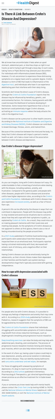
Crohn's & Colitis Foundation (24, 95)
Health (4, 9)
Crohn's (28, 9)
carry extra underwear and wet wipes (20, 361)
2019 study (25, 317)
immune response (20, 111)
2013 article (19, 371)
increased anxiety (22, 202)
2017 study (9, 236)
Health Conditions (16, 9)
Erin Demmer (7, 22)
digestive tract (8, 84)
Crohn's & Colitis (19, 220)
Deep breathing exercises (12, 340)
